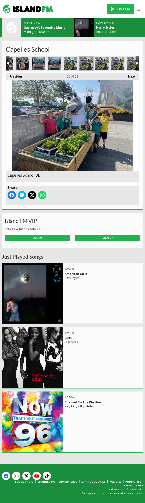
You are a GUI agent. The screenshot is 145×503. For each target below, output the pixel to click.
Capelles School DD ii (86, 63)
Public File (133, 481)
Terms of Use (133, 485)
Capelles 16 (22, 63)
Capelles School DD (133, 63)
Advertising (68, 481)
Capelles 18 (54, 63)
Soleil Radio (24, 481)
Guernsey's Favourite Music (44, 27)
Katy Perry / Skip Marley (79, 406)
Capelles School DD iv (117, 63)
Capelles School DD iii (102, 63)
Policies (115, 481)
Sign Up (108, 238)
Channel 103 (46, 481)
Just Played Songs (22, 256)
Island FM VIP (21, 221)
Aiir (141, 493)
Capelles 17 (38, 63)
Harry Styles (105, 27)
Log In (37, 238)
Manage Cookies (93, 481)
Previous (14, 75)
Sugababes (71, 342)
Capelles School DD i (70, 63)
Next (130, 75)
